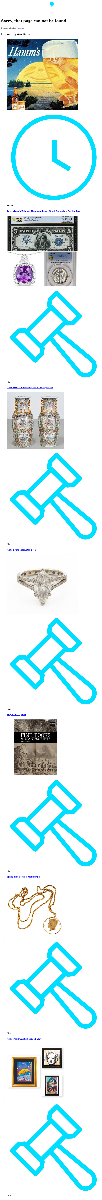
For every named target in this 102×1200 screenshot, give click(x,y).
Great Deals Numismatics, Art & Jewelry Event (30, 387)
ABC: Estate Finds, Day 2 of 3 (21, 550)
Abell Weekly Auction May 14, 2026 (24, 1039)
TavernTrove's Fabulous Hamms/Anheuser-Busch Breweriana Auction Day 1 (44, 211)
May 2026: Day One (16, 714)
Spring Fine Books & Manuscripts (23, 877)
